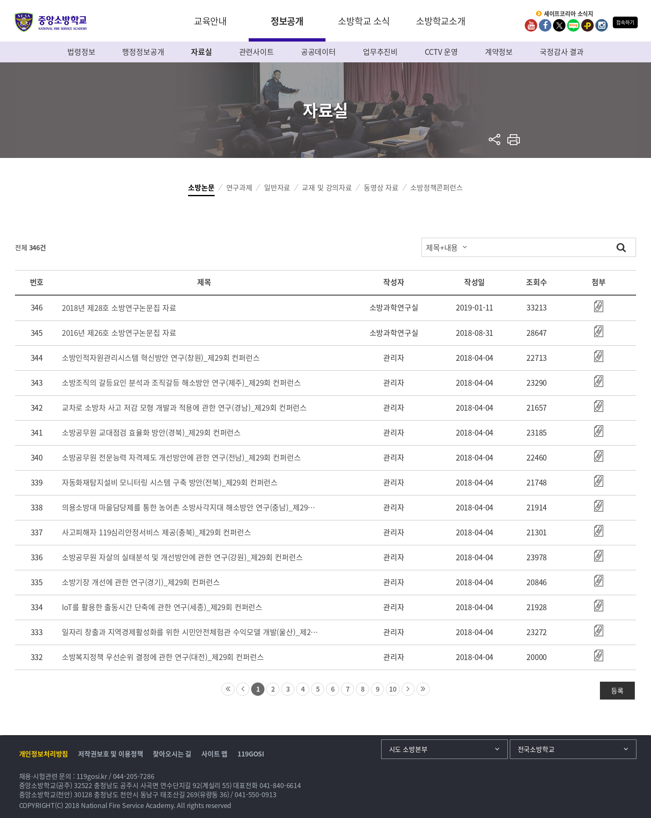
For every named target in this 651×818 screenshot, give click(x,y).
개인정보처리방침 (44, 754)
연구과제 (239, 187)
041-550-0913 (255, 794)
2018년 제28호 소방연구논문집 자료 (119, 307)
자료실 (201, 51)
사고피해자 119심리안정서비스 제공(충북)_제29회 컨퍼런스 (156, 532)
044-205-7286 (133, 776)
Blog (573, 25)
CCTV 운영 (441, 51)
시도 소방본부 (408, 749)
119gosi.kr (92, 776)
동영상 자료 (381, 187)
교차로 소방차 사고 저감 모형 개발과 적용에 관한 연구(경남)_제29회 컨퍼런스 (184, 407)
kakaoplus (587, 25)
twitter (559, 25)
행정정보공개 (143, 51)
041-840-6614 (280, 785)
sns (494, 139)
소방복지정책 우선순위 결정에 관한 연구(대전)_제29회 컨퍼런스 (163, 657)
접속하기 (625, 22)
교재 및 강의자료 (327, 187)
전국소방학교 (536, 749)
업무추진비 (380, 51)
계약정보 (499, 51)
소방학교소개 (440, 20)
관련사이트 (256, 51)
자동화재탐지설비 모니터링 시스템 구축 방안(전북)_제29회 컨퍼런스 (170, 482)
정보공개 (287, 20)
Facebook (545, 25)
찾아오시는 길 (172, 754)
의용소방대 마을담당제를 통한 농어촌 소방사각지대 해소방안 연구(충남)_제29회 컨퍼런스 (190, 507)
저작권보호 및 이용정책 (110, 754)
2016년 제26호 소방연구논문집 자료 (119, 332)
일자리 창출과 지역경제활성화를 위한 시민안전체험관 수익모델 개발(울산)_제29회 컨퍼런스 (190, 632)
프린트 (513, 139)
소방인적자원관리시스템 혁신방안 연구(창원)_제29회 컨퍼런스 (161, 357)
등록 (617, 690)
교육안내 (210, 20)
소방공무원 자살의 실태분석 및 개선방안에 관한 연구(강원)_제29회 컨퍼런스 (182, 557)
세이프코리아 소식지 (569, 13)
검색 (621, 247)
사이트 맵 (214, 754)
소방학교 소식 (364, 20)
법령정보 (81, 51)
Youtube (531, 25)
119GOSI (250, 754)
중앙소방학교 (50, 22)
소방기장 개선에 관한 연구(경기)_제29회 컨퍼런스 (141, 582)
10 (392, 689)
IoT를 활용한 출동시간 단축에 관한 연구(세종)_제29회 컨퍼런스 (162, 607)
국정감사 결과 (562, 51)
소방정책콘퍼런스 (436, 187)
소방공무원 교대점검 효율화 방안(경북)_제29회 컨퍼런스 (151, 432)
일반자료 (277, 187)
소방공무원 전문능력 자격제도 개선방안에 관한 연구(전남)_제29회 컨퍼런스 (181, 457)
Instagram (601, 25)
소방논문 (201, 187)
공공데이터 (318, 51)
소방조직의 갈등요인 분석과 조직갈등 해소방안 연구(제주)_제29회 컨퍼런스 (181, 382)
